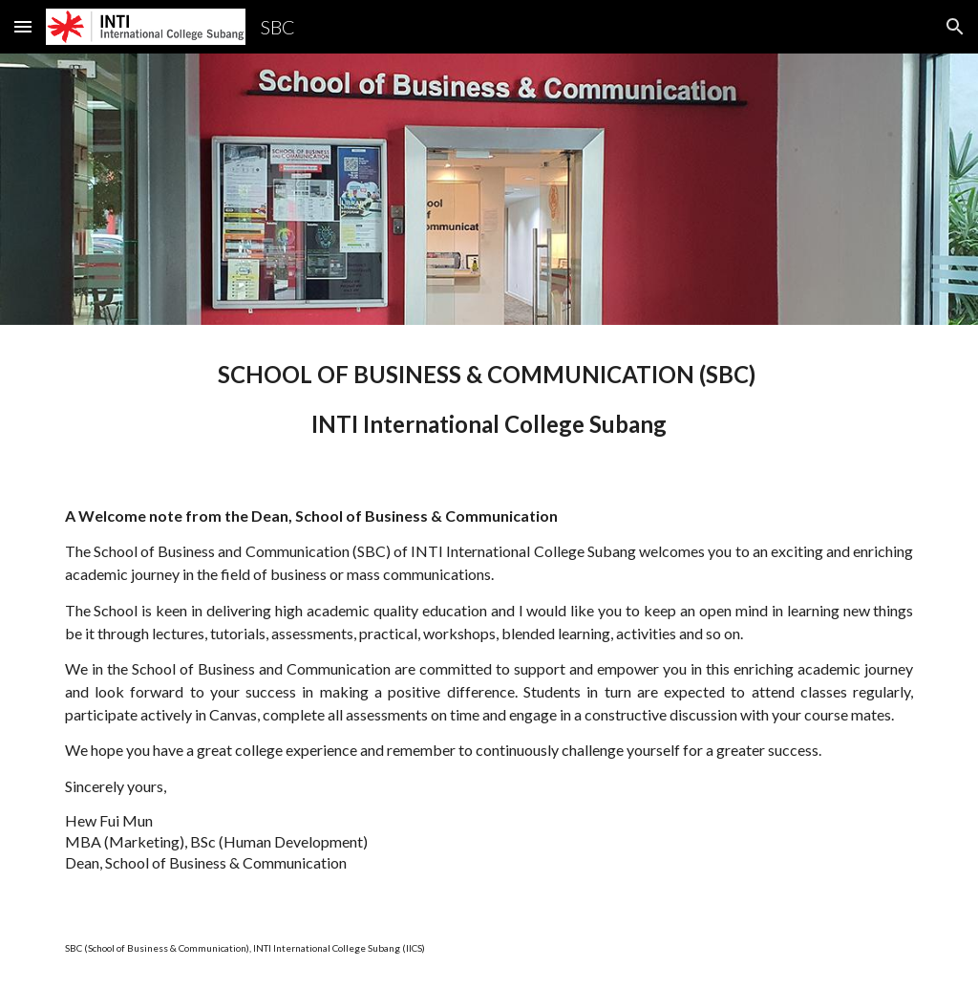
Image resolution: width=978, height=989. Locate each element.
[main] (489, 399)
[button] (23, 26)
